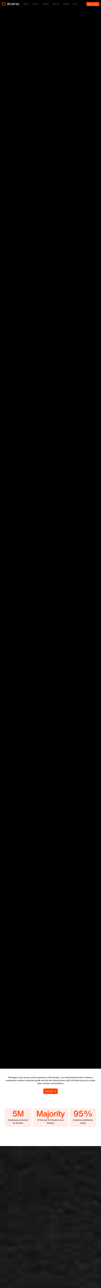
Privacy (75, 4)
